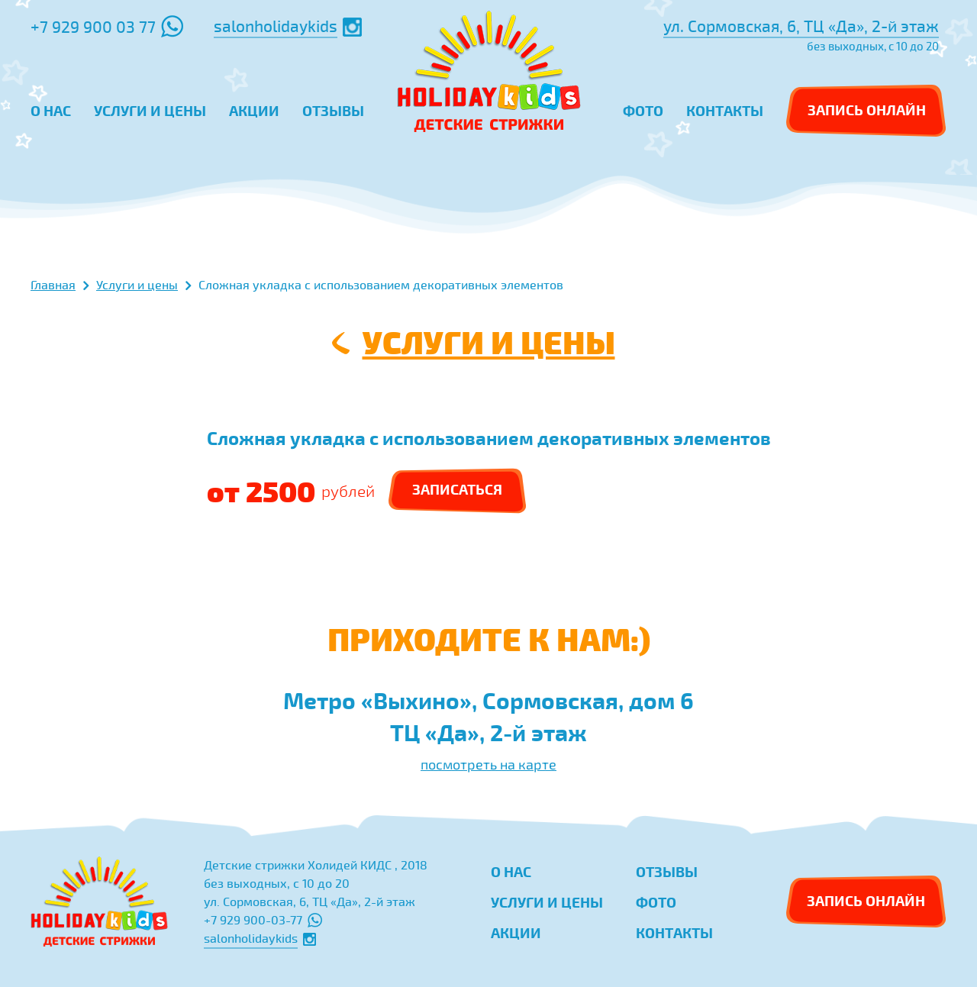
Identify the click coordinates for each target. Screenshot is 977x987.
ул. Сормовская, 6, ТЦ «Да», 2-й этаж (801, 26)
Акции (516, 932)
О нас (511, 871)
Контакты (674, 932)
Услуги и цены (489, 341)
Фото (656, 902)
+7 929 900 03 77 (107, 26)
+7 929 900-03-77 (263, 919)
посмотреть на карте (488, 764)
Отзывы (667, 871)
